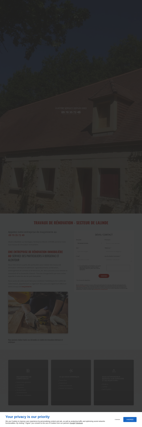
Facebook (79, 423)
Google (72, 423)
